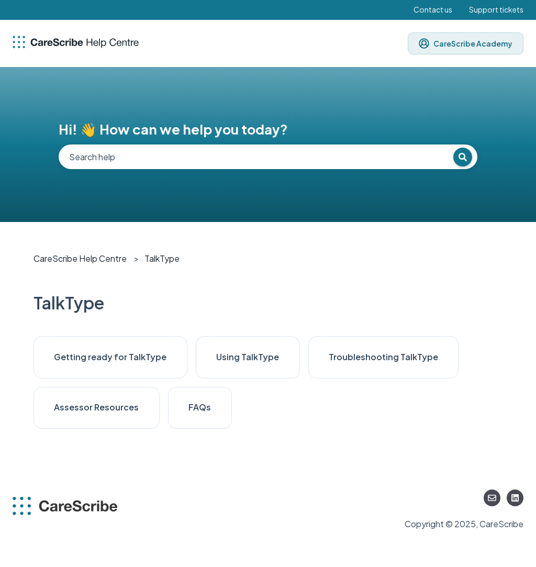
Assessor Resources (96, 407)
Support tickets (496, 9)
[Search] (462, 157)
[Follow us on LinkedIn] (515, 498)
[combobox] (268, 156)
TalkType (162, 258)
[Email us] (492, 498)
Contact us (433, 9)
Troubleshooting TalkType (383, 356)
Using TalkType (247, 356)
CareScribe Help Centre (80, 258)
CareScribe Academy (465, 43)
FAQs (199, 407)
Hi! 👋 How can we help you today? (173, 129)
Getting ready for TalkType (110, 356)
